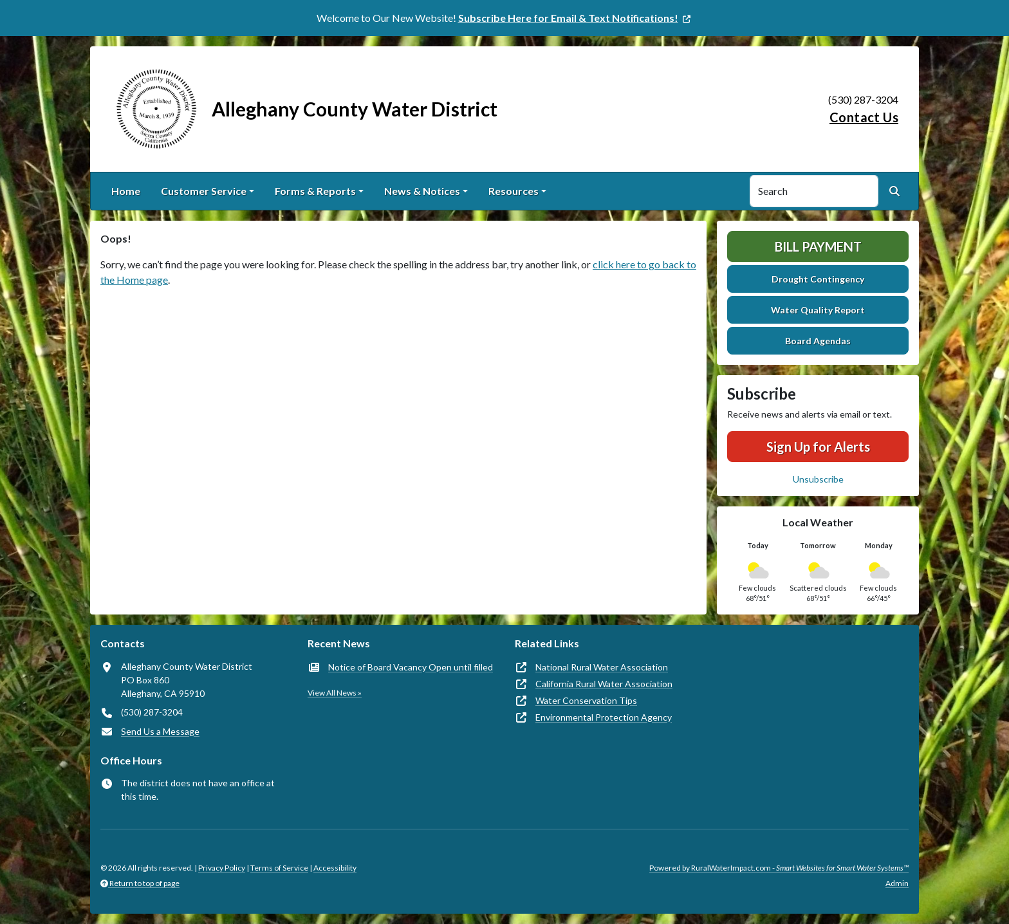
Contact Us (863, 117)
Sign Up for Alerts (818, 446)
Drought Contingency (818, 278)
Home (125, 191)
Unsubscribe (818, 479)
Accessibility (334, 868)
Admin (897, 883)
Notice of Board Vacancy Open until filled (410, 666)
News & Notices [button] (422, 191)
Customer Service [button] (203, 191)
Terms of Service (279, 868)
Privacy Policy (221, 868)
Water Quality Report (818, 309)
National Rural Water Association (601, 666)
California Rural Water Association (603, 683)
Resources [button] (513, 191)
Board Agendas (818, 340)
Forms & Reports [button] (315, 191)
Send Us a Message (160, 731)
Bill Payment (818, 246)
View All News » (335, 693)
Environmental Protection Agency (603, 717)
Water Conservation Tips (586, 700)
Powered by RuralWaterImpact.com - (779, 868)
